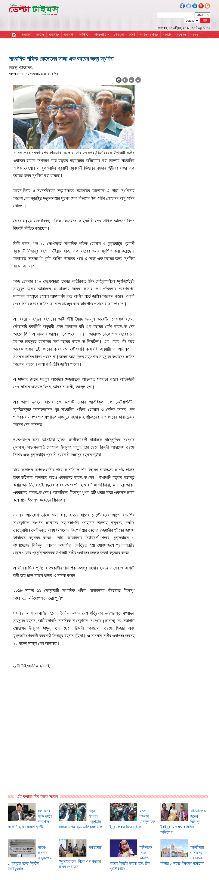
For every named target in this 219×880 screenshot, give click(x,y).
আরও (194, 34)
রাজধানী (68, 34)
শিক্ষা (132, 34)
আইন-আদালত (149, 34)
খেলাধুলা (119, 34)
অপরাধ (167, 34)
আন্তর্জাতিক (101, 34)
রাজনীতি (54, 34)
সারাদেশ (26, 34)
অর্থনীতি (83, 34)
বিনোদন (181, 34)
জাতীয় (40, 34)
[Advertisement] (75, 747)
